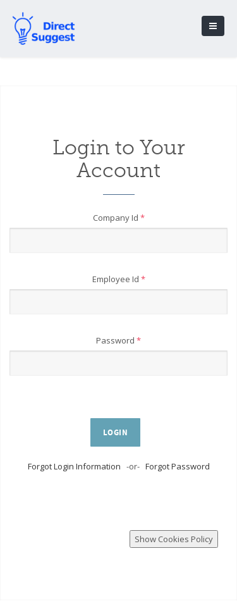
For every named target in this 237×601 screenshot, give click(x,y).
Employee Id (118, 279)
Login (115, 432)
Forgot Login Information (74, 466)
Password (118, 340)
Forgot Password (177, 466)
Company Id (119, 217)
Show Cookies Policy (174, 539)
